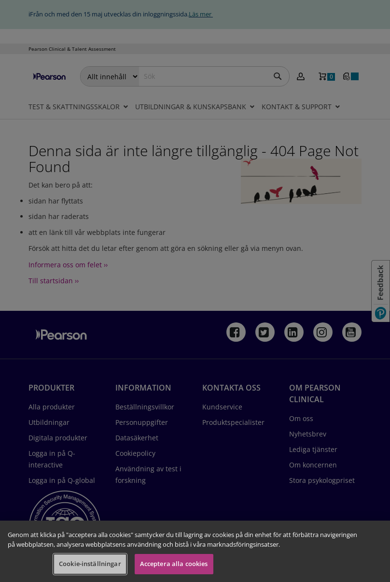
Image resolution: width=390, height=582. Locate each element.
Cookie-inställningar (90, 563)
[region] (195, 551)
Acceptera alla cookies (174, 563)
